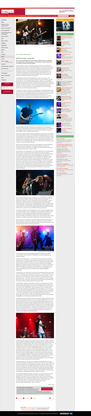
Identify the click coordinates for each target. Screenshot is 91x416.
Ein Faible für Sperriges (62, 168)
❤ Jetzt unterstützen (47, 388)
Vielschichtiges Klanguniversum (64, 144)
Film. (2, 52)
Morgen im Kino (31, 15)
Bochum (23, 409)
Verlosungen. (4, 73)
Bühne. (3, 50)
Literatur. (3, 54)
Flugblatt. (3, 43)
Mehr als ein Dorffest (62, 173)
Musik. (2, 56)
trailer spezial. (4, 47)
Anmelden (54, 15)
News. (2, 22)
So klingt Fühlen (65, 42)
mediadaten (47, 407)
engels (30, 408)
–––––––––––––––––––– (7, 71)
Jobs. (2, 77)
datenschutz (39, 407)
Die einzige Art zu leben (62, 159)
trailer (35, 408)
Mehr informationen (64, 413)
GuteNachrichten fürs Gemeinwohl (6, 33)
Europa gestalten (5, 30)
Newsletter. (4, 19)
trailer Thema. (4, 40)
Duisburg (46, 409)
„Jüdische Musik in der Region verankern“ (67, 88)
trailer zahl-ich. (4, 36)
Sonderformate (4, 68)
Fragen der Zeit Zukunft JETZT (8, 25)
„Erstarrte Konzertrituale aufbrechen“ (65, 116)
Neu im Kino (38, 15)
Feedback (34, 398)
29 (5, 87)
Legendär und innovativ (62, 149)
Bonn (27, 409)
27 (2, 87)
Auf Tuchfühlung (66, 123)
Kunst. (2, 59)
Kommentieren (27, 398)
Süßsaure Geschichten (67, 36)
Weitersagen (20, 398)
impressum (34, 407)
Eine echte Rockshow (62, 154)
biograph (23, 408)
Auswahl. (3, 64)
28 (3, 87)
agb (43, 407)
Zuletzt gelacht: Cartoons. (7, 66)
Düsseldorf (42, 409)
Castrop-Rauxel (31, 409)
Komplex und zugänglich (63, 164)
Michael (58, 30)
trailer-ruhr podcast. (6, 28)
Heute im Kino (23, 15)
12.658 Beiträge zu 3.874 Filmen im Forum (7, 92)
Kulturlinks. (4, 80)
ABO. (2, 38)
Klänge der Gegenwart (67, 81)
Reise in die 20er (61, 138)
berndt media (28, 407)
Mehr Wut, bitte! (65, 109)
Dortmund (37, 409)
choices (26, 408)
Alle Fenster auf (65, 68)
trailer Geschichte (5, 75)
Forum (43, 15)
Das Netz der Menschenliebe (65, 75)
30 (7, 87)
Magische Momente (66, 96)
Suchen (71, 15)
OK (71, 413)
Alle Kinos (48, 15)
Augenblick (4, 45)
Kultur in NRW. (4, 61)
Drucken (52, 398)
